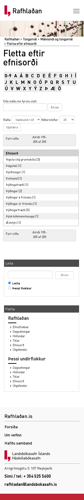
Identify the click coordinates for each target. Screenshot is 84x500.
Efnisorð (18, 345)
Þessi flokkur (21, 288)
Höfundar (19, 336)
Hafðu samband (18, 442)
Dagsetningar (21, 331)
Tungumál (30, 39)
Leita (15, 283)
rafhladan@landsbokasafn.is (30, 484)
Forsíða (11, 426)
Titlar (16, 340)
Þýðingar (12, 191)
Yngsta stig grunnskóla (21, 159)
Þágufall (11, 166)
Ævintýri (11, 222)
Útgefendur (20, 349)
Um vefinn (13, 434)
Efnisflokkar (21, 327)
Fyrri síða (12, 138)
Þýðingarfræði (16, 210)
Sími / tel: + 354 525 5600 (27, 476)
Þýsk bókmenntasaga (20, 216)
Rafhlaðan (27, 11)
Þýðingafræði (15, 184)
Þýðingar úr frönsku (19, 203)
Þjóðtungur (13, 172)
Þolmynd (12, 178)
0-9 (8, 75)
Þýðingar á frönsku (18, 197)
